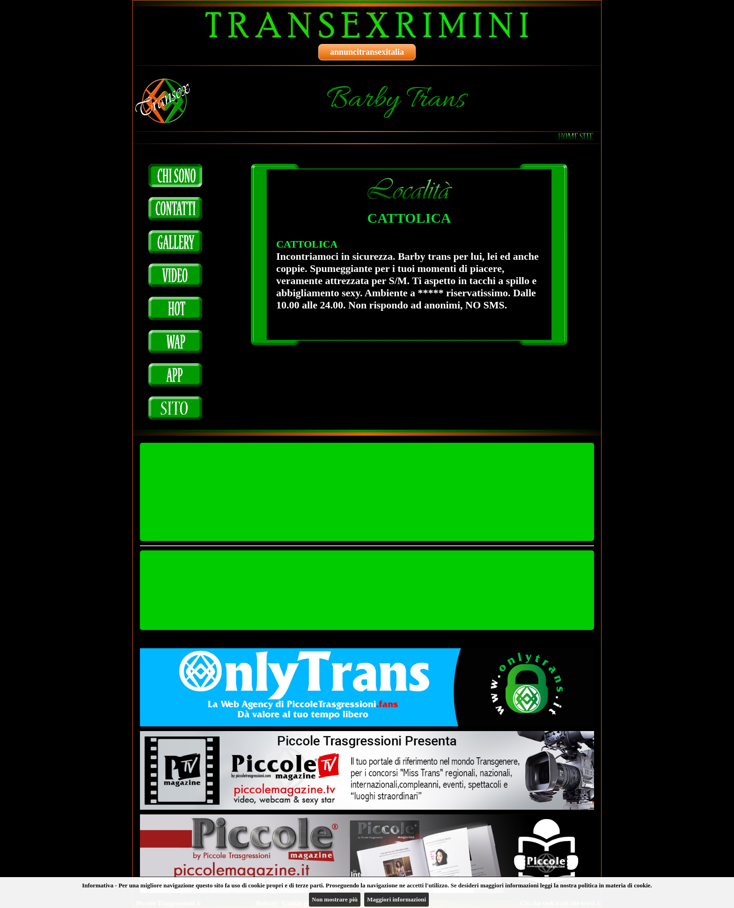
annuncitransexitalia (367, 52)
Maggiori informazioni (396, 899)
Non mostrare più (335, 899)
